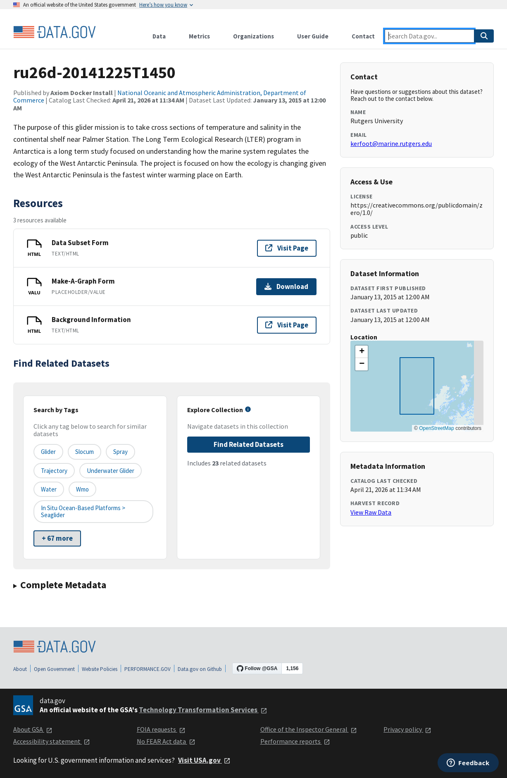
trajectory (54, 471)
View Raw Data (370, 512)
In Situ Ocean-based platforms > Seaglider (83, 511)
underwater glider (110, 471)
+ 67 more (57, 538)
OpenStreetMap (436, 428)
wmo (82, 489)
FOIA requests (161, 729)
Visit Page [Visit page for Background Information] (286, 324)
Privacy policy (407, 729)
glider (48, 452)
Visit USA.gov (204, 760)
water (49, 489)
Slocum (84, 452)
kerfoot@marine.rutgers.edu (391, 143)
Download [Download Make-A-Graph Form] (286, 286)
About (20, 669)
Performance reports (295, 741)
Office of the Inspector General (308, 729)
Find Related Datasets (248, 444)
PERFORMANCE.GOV (147, 669)
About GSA (32, 729)
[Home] (54, 32)
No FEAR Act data (166, 741)
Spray (120, 452)
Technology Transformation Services (203, 709)
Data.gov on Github (200, 669)
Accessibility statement (51, 741)
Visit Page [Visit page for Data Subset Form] (286, 248)
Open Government (54, 669)
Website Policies (99, 669)
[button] (361, 352)
